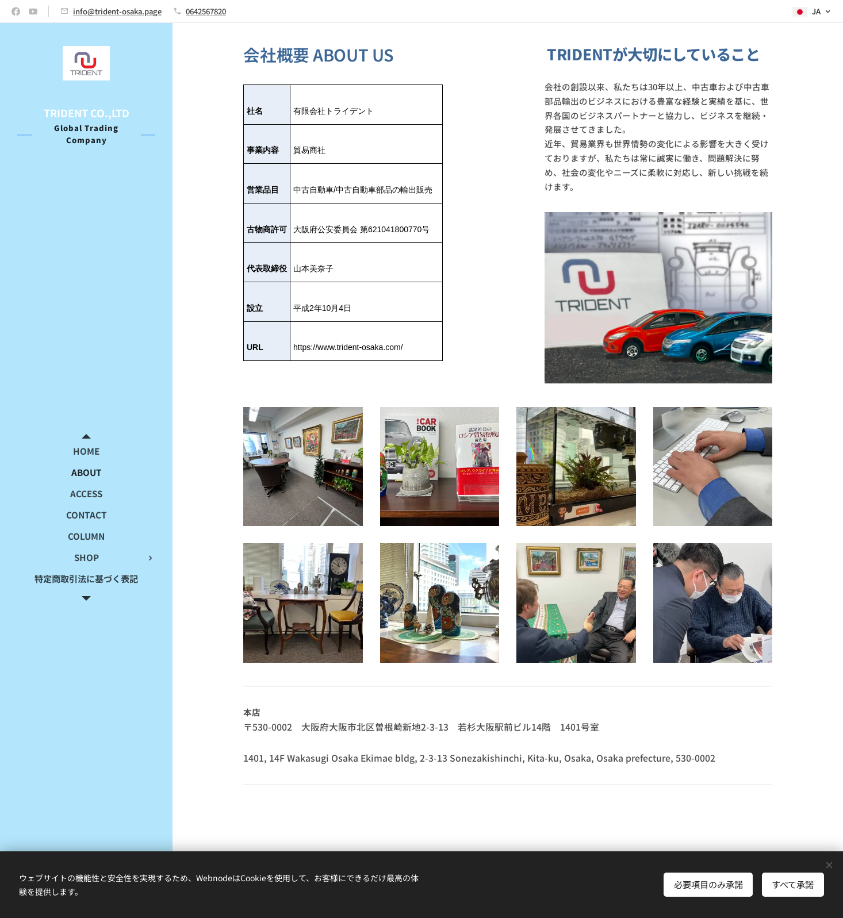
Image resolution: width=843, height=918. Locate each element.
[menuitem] (86, 451)
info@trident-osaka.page (117, 11)
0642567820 (206, 11)
